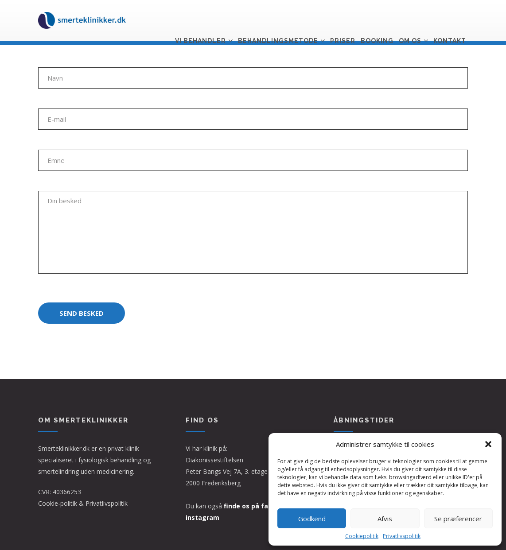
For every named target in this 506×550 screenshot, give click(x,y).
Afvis (385, 518)
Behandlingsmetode (278, 20)
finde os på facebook (258, 506)
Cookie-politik (57, 503)
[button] (488, 444)
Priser (342, 20)
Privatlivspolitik (401, 536)
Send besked (81, 313)
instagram (202, 517)
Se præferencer (458, 518)
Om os (410, 20)
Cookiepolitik (361, 536)
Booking (377, 20)
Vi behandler (200, 20)
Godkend (312, 518)
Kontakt (449, 20)
